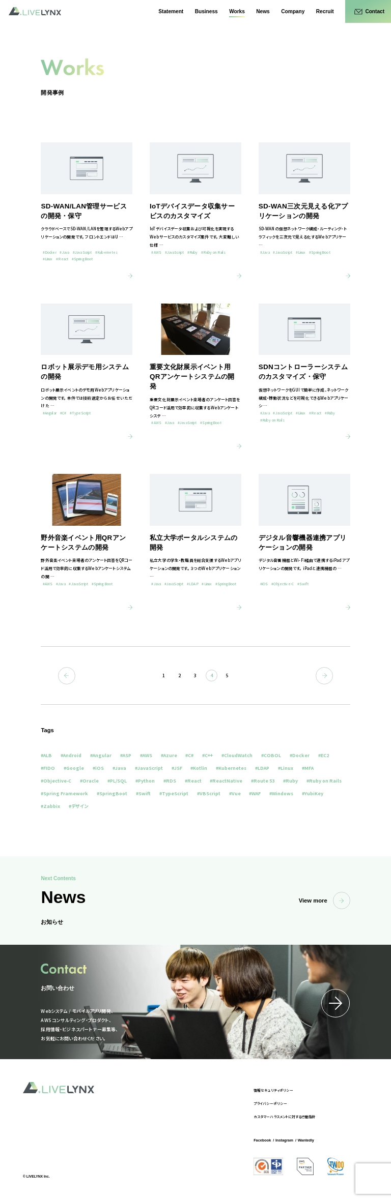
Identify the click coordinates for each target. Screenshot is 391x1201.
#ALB (46, 755)
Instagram (284, 1140)
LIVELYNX (35, 11)
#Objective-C (56, 780)
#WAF (255, 793)
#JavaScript (149, 768)
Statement (170, 11)
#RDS (169, 780)
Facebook (262, 1140)
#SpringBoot (112, 793)
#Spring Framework (64, 793)
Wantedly (306, 1140)
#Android (71, 755)
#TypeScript (173, 793)
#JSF (177, 768)
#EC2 (323, 755)
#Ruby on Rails (324, 780)
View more (324, 900)
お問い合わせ (57, 988)
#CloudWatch (237, 755)
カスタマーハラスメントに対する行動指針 (285, 1116)
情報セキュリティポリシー (273, 1090)
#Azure (169, 755)
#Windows (281, 793)
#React (193, 780)
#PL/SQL (117, 780)
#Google (74, 768)
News (262, 11)
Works (237, 11)
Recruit (325, 11)
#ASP (125, 755)
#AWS (146, 755)
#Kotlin (198, 768)
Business (206, 11)
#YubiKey (312, 793)
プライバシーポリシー (270, 1103)
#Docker (300, 755)
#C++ (207, 755)
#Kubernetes (231, 768)
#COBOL (271, 755)
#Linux (285, 768)
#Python (145, 780)
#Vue (235, 793)
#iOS (98, 768)
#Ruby (290, 780)
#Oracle (89, 780)
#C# (189, 755)
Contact (374, 11)
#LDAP (262, 768)
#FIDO (48, 768)
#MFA (308, 768)
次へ (324, 675)
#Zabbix (50, 806)
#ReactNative (226, 780)
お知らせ (52, 922)
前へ (66, 675)
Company (292, 11)
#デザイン (78, 806)
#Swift (143, 793)
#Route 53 (262, 780)
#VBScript (208, 793)
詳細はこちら (335, 1003)
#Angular (100, 755)
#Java (119, 768)
